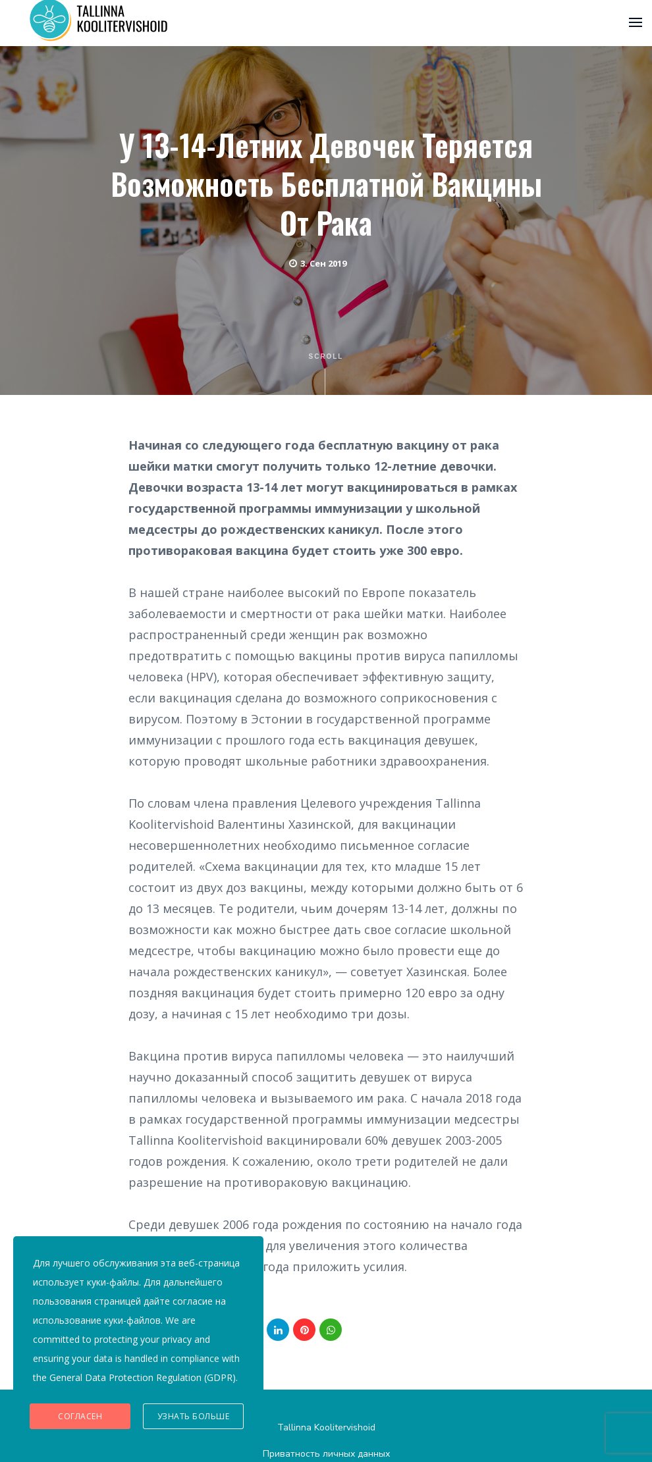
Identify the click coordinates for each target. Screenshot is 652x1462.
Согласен (80, 1416)
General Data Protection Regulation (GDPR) (142, 1377)
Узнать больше (193, 1416)
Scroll (326, 374)
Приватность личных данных (326, 1454)
